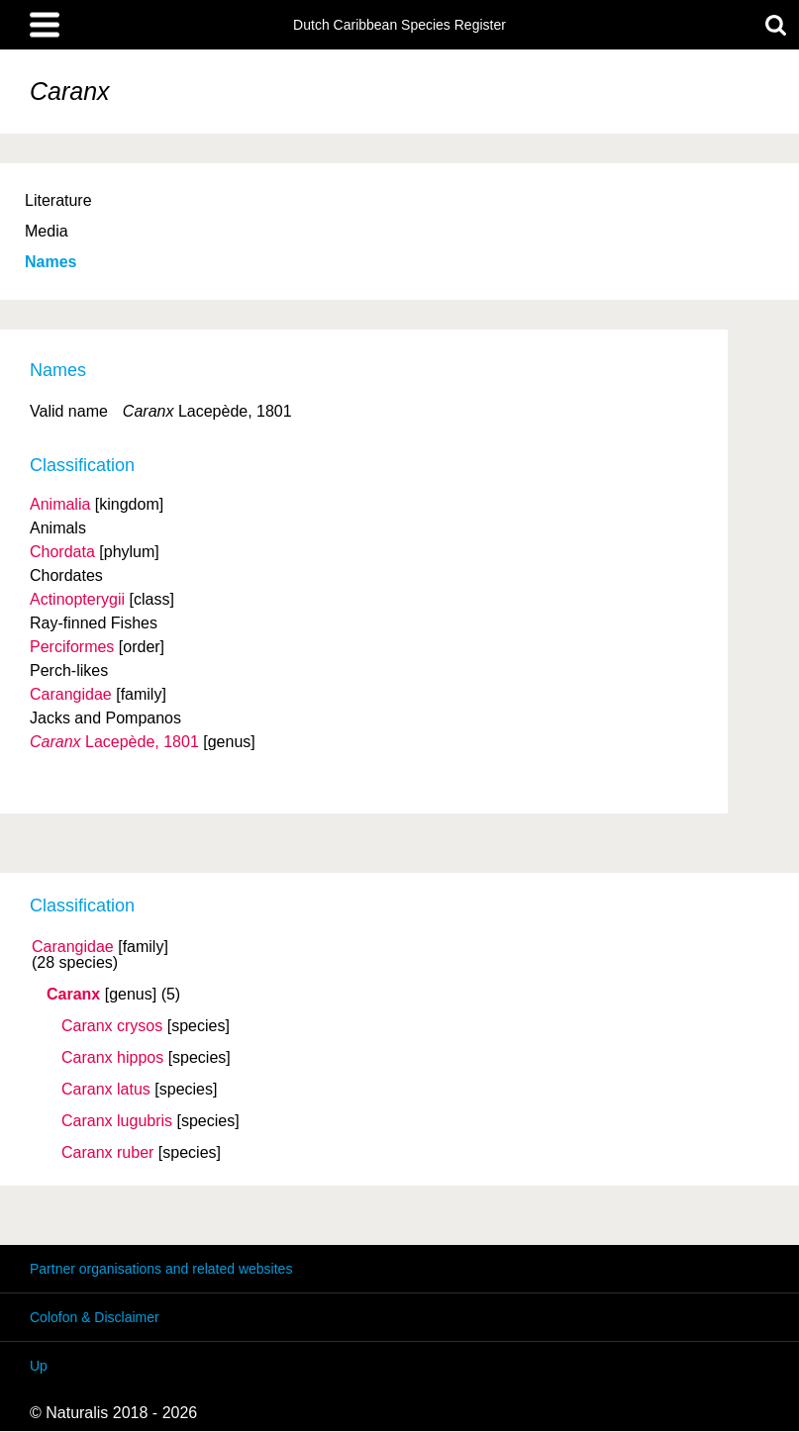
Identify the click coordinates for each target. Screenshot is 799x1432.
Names (50, 261)
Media (46, 231)
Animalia (60, 504)
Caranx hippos (112, 1058)
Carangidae (73, 947)
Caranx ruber (107, 1153)
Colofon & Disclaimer (94, 1317)
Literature (58, 200)
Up (39, 1366)
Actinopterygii (77, 599)
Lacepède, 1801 (114, 741)
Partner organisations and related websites (161, 1269)
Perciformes (72, 646)
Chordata (62, 551)
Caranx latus (105, 1090)
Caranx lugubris (116, 1121)
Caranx (73, 994)
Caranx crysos (111, 1026)
